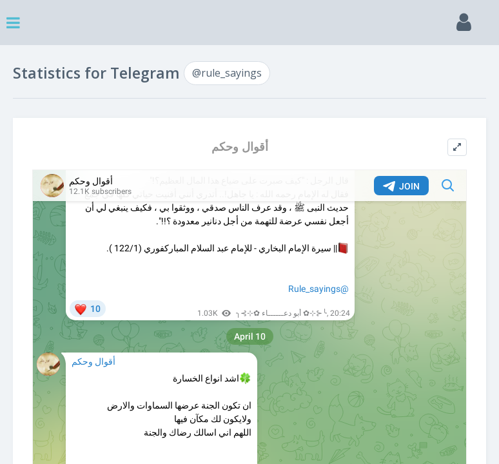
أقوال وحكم (239, 146)
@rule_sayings (227, 73)
